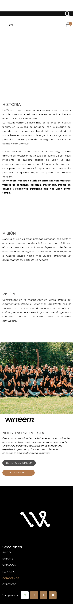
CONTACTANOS (18, 472)
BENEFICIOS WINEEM (19, 462)
